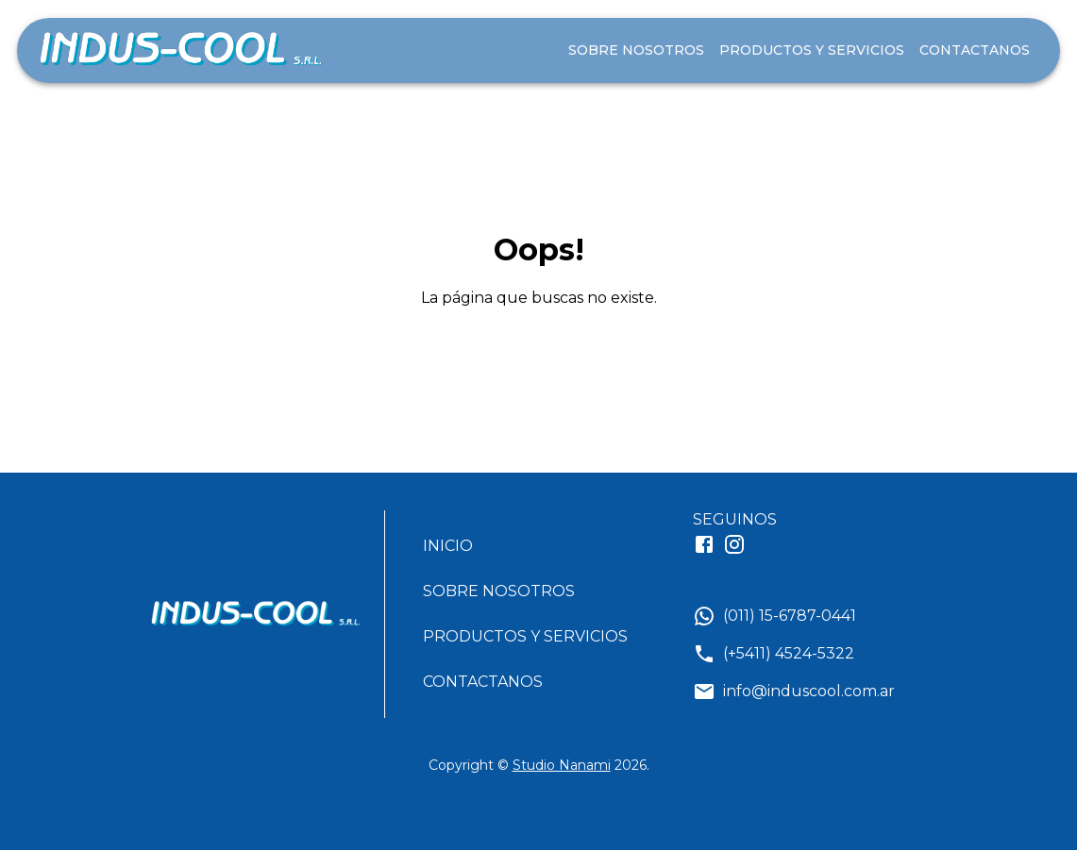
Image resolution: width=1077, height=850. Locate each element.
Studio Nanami (562, 765)
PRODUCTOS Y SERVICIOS (812, 50)
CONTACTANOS (974, 50)
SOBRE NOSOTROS (636, 50)
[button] (533, 546)
